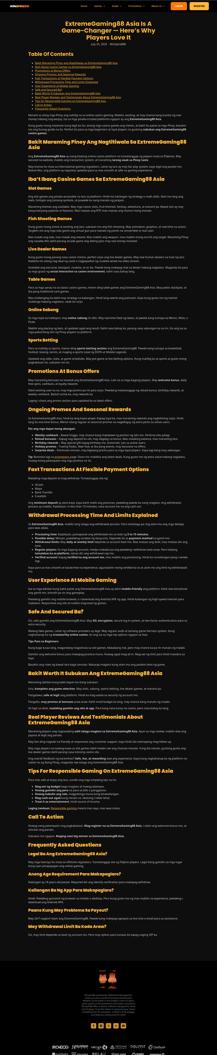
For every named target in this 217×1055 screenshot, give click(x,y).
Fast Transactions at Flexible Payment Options (64, 78)
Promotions (135, 6)
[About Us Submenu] (165, 6)
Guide (115, 6)
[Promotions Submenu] (145, 6)
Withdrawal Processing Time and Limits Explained (66, 82)
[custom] (101, 1026)
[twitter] (108, 1026)
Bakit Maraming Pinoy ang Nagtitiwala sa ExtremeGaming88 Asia (76, 63)
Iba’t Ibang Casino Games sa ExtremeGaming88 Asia (68, 67)
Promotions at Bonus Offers (52, 71)
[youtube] (123, 1026)
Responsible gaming (64, 808)
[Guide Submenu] (122, 6)
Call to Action (43, 105)
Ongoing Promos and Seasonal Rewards (60, 74)
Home (84, 6)
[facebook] (93, 1026)
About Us (156, 6)
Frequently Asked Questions (53, 109)
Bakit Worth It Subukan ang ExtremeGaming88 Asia (67, 93)
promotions (61, 457)
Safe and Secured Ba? (48, 90)
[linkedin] (116, 1026)
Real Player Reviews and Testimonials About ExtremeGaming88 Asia (78, 97)
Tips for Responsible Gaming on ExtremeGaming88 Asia (70, 101)
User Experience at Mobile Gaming (57, 86)
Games (98, 6)
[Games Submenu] (105, 6)
